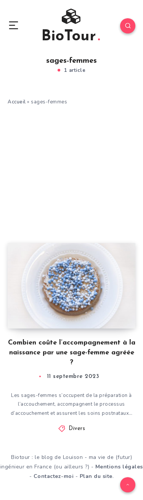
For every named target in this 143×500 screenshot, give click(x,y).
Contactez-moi (54, 476)
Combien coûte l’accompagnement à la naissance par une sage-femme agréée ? (71, 352)
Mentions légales (119, 466)
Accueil (17, 101)
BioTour (70, 26)
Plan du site (96, 476)
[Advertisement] (71, 157)
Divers (77, 429)
